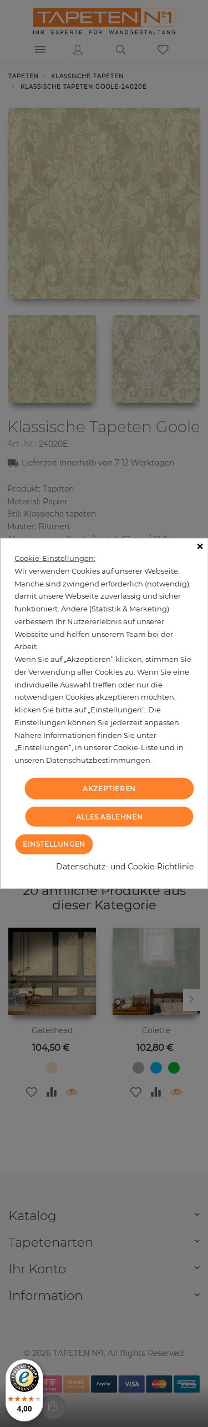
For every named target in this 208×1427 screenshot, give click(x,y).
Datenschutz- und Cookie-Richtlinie (125, 867)
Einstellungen (54, 844)
